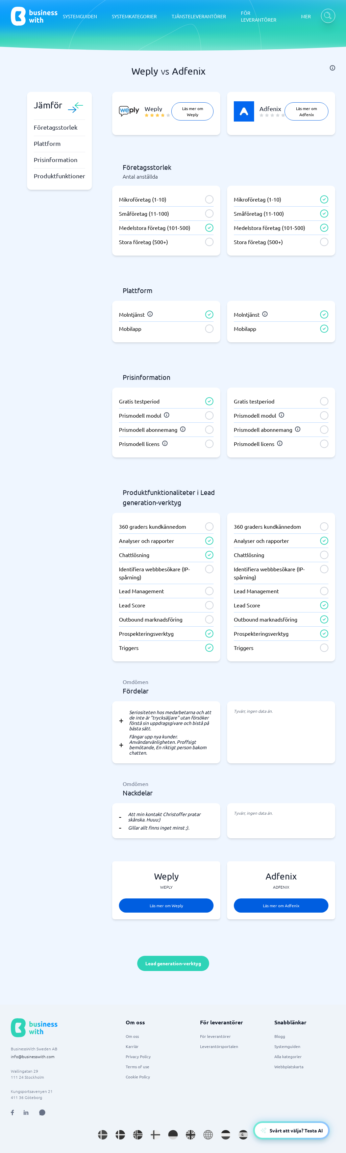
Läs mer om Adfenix (306, 111)
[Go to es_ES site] (243, 1134)
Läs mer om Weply (192, 111)
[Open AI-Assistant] (291, 1130)
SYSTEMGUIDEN (80, 16)
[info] (332, 68)
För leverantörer (215, 1036)
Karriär (132, 1046)
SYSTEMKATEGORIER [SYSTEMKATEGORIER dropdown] (134, 16)
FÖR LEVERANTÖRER (258, 16)
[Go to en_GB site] (190, 1134)
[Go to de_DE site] (173, 1134)
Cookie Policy (138, 1076)
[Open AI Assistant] (42, 1112)
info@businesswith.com (32, 1056)
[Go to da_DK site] (120, 1134)
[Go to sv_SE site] (102, 1134)
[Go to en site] (208, 1134)
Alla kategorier (288, 1056)
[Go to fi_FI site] (155, 1134)
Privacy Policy (138, 1056)
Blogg (279, 1036)
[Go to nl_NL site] (225, 1134)
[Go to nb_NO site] (138, 1134)
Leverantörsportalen (219, 1046)
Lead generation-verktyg (173, 963)
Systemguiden (287, 1046)
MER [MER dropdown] (306, 16)
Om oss (132, 1036)
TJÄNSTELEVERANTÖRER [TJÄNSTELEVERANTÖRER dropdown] (199, 16)
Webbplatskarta (288, 1066)
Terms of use (137, 1066)
